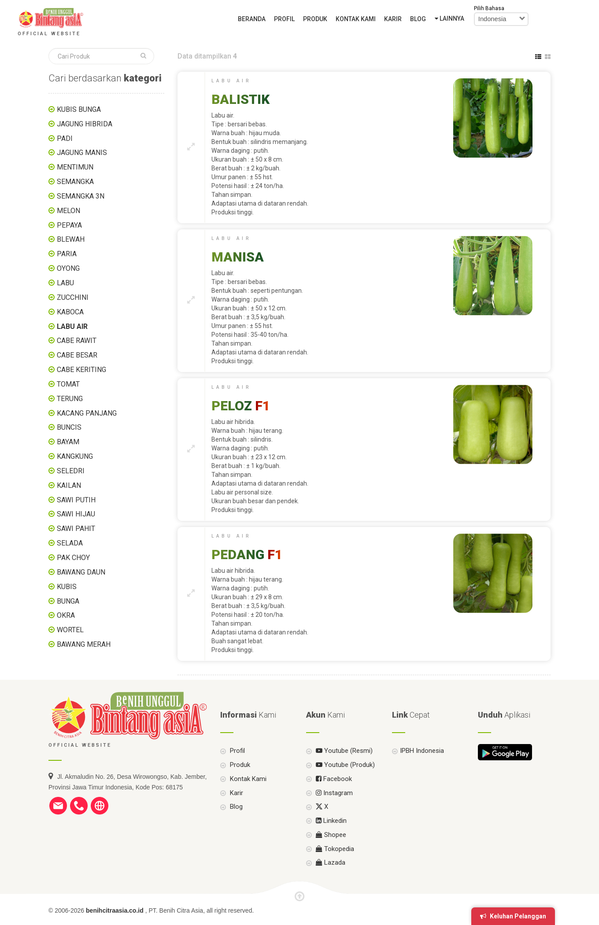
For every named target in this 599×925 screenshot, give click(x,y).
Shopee (330, 848)
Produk (315, 18)
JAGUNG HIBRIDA (84, 124)
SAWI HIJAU (76, 514)
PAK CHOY (73, 557)
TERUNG (70, 398)
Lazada (329, 876)
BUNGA (68, 601)
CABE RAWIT (76, 340)
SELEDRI (71, 471)
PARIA (67, 254)
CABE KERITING (81, 369)
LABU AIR (72, 326)
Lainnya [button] (449, 18)
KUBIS (67, 586)
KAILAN (69, 485)
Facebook (333, 792)
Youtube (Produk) (344, 778)
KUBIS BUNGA (79, 109)
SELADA (70, 543)
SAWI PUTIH (76, 500)
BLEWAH (71, 239)
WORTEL (70, 630)
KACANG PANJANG (87, 413)
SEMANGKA (75, 181)
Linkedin (330, 834)
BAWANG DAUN (81, 572)
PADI (65, 138)
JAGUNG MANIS (82, 152)
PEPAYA (69, 225)
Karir (393, 18)
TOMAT (68, 384)
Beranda (252, 18)
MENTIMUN (75, 167)
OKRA (66, 615)
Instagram (333, 807)
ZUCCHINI (73, 297)
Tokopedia (334, 862)
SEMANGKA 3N (80, 196)
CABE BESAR (77, 355)
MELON (68, 210)
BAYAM (68, 442)
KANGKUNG (75, 456)
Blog (418, 18)
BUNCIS (69, 427)
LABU (65, 283)
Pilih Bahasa (489, 8)
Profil (284, 18)
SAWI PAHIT (76, 528)
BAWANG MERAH (84, 644)
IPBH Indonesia (422, 765)
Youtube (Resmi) (343, 765)
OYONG (68, 268)
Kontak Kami (356, 18)
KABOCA (70, 312)
